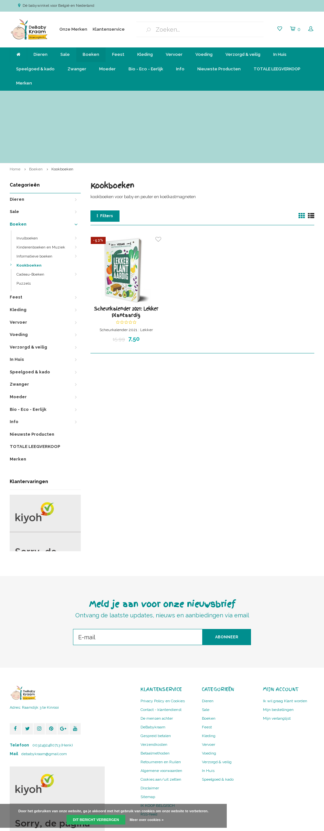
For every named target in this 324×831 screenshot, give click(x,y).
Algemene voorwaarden (161, 715)
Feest (118, 54)
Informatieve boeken (34, 201)
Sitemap (148, 741)
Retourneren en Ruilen (161, 706)
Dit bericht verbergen (96, 820)
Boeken (91, 54)
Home (15, 113)
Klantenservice (109, 29)
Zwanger (77, 68)
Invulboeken (27, 183)
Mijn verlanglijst (277, 663)
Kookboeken (62, 113)
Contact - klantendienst (161, 654)
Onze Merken (73, 29)
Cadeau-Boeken (30, 219)
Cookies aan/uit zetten (161, 724)
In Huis (280, 54)
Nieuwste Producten (219, 68)
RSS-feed (149, 759)
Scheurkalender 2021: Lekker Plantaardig (126, 256)
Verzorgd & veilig (242, 54)
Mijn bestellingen (278, 654)
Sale (65, 54)
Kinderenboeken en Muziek (40, 192)
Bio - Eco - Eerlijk (146, 68)
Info (180, 68)
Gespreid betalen (156, 680)
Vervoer (174, 54)
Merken (24, 83)
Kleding (145, 54)
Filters (105, 160)
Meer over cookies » (146, 820)
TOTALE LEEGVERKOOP (277, 68)
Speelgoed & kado (35, 68)
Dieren (40, 54)
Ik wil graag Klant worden (285, 646)
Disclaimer (150, 733)
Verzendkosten (154, 689)
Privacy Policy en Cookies (163, 646)
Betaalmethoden (155, 698)
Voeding (204, 54)
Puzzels (23, 228)
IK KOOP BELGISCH (158, 750)
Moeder (107, 68)
